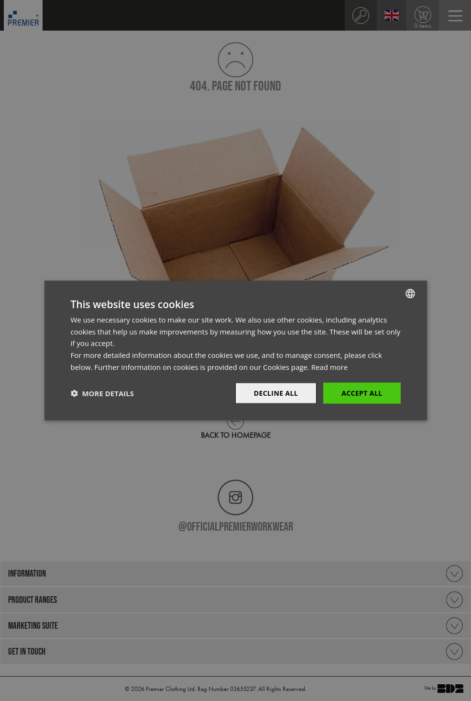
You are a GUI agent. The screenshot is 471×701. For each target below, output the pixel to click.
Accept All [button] (361, 392)
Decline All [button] (276, 392)
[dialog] (235, 350)
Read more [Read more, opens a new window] (329, 366)
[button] (102, 393)
